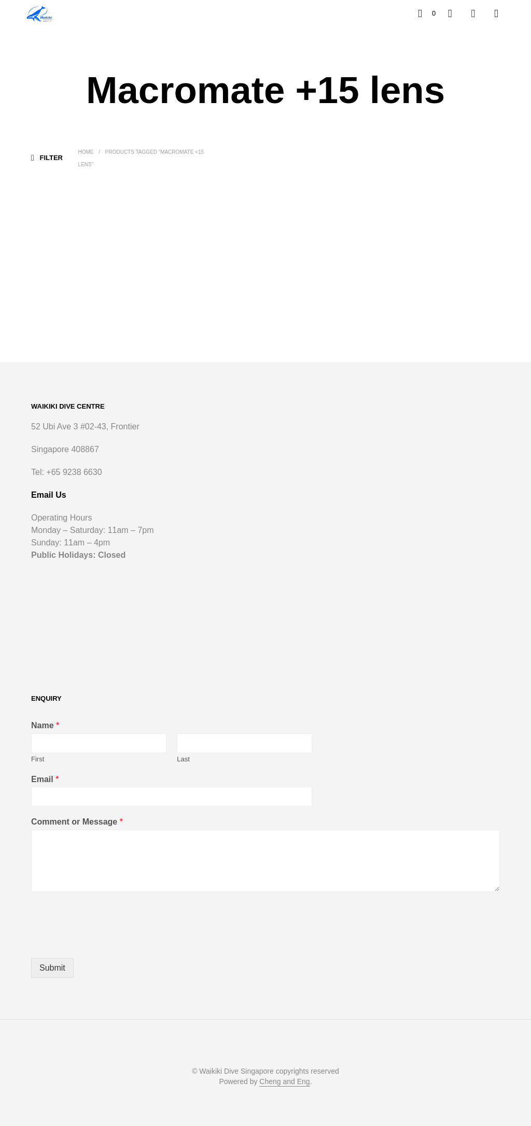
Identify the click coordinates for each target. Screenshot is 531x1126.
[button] (427, 13)
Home (85, 152)
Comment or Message (77, 821)
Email (45, 779)
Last (183, 759)
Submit (52, 967)
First (37, 759)
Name (45, 725)
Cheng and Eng (284, 1082)
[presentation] (110, 941)
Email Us (48, 494)
